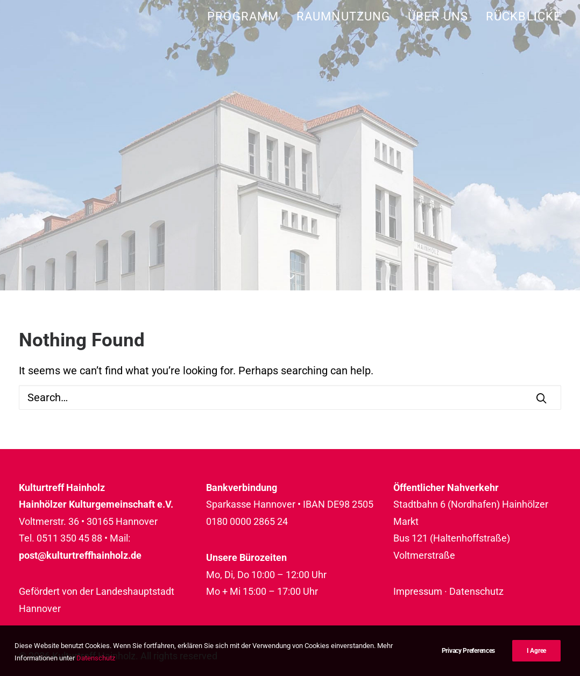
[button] (541, 398)
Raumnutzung (343, 16)
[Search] (290, 397)
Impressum (417, 591)
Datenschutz (476, 591)
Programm (243, 16)
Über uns (438, 16)
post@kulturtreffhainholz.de (80, 555)
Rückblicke (523, 16)
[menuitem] (246, 16)
